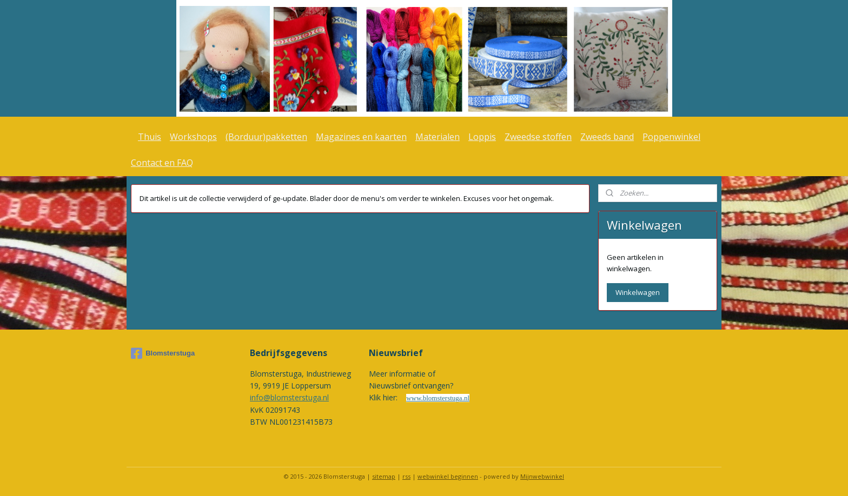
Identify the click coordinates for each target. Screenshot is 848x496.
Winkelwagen (637, 292)
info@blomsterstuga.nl (289, 397)
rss (406, 476)
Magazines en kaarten (361, 137)
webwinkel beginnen (448, 476)
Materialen (437, 137)
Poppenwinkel (671, 137)
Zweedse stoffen (538, 137)
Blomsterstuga (163, 353)
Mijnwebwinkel (542, 476)
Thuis (149, 137)
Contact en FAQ (162, 163)
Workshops (193, 137)
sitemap (383, 476)
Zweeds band (607, 137)
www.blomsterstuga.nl (437, 398)
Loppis (482, 137)
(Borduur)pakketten (266, 137)
